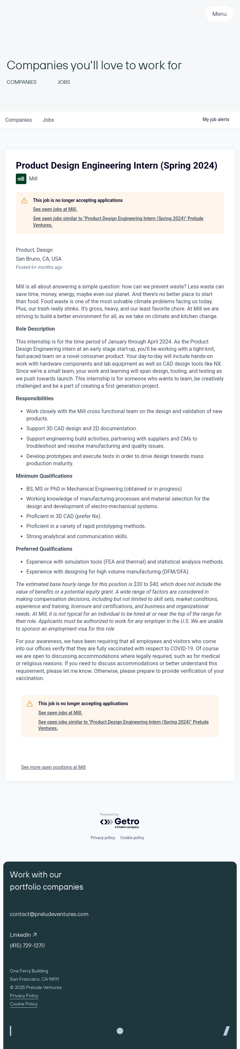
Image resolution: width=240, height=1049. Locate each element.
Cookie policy (132, 838)
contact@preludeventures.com (49, 913)
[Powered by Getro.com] (120, 821)
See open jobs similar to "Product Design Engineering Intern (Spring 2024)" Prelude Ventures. (118, 222)
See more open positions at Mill (53, 767)
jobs (48, 120)
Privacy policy (103, 838)
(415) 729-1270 (27, 945)
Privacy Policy (24, 996)
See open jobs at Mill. (55, 209)
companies (18, 120)
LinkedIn (23, 934)
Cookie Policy (24, 1004)
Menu (219, 13)
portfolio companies (46, 886)
